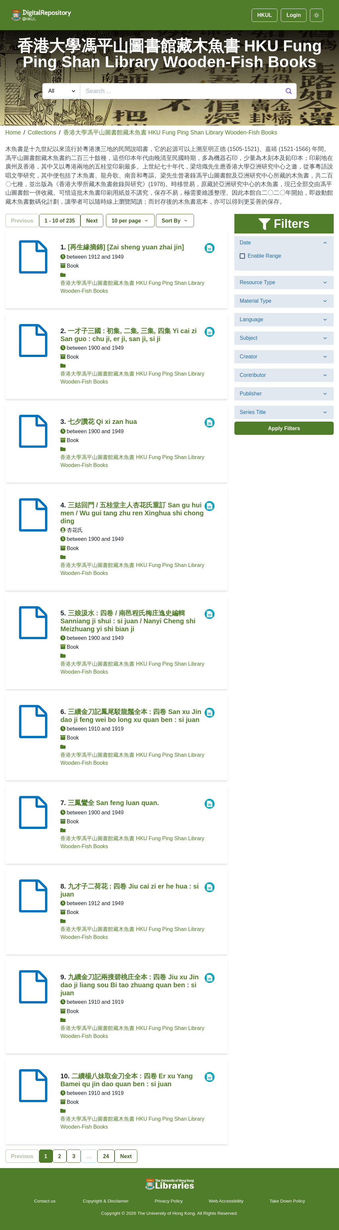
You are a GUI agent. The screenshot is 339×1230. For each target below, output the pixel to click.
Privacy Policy (169, 1201)
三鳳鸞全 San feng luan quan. (113, 802)
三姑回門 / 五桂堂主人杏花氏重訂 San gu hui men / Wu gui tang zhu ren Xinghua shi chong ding (132, 513)
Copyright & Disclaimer (105, 1201)
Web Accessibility (226, 1201)
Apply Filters (284, 428)
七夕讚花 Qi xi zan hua (102, 421)
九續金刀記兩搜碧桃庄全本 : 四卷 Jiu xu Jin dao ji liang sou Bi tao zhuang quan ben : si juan (129, 985)
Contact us (45, 1201)
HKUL (264, 15)
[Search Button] (289, 91)
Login (293, 15)
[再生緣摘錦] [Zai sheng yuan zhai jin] (126, 247)
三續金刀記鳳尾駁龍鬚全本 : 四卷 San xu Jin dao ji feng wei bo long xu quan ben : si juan (130, 715)
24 (106, 1156)
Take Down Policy (287, 1201)
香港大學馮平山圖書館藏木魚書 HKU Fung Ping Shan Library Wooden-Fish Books (170, 132)
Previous (22, 221)
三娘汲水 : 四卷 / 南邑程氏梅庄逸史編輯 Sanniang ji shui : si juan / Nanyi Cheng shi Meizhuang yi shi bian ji (127, 621)
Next (92, 221)
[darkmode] (316, 15)
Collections (42, 132)
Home (13, 132)
